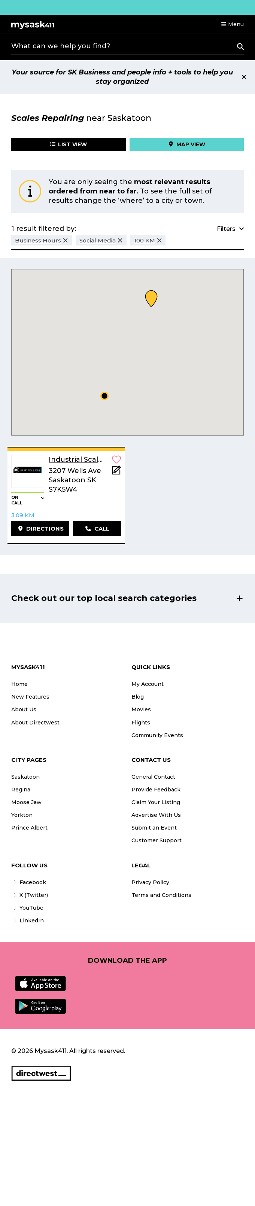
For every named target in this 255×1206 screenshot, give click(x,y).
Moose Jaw (26, 802)
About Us (23, 709)
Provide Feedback (155, 789)
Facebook (28, 882)
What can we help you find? (60, 46)
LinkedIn (27, 920)
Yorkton (22, 815)
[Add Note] (116, 472)
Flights (140, 722)
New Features (30, 696)
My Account (147, 684)
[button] (232, 24)
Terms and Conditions (161, 895)
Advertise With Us (156, 815)
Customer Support (156, 840)
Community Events (157, 735)
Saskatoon (25, 776)
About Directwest (35, 722)
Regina (20, 789)
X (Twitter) (29, 895)
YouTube (27, 907)
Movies (141, 709)
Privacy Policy (150, 882)
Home (19, 684)
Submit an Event (154, 827)
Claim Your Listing (155, 802)
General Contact (153, 776)
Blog (137, 696)
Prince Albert (29, 827)
